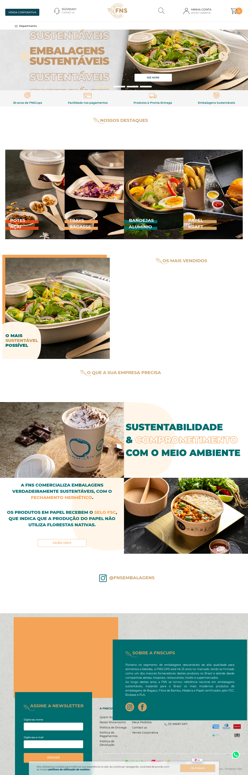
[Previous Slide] (16, 64)
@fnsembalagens (132, 585)
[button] (161, 11)
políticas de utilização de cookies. (69, 769)
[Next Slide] (232, 64)
